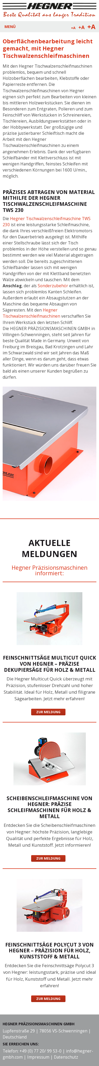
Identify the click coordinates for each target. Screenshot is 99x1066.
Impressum (38, 1057)
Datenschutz (66, 1057)
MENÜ (10, 26)
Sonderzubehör (53, 286)
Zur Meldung (48, 712)
